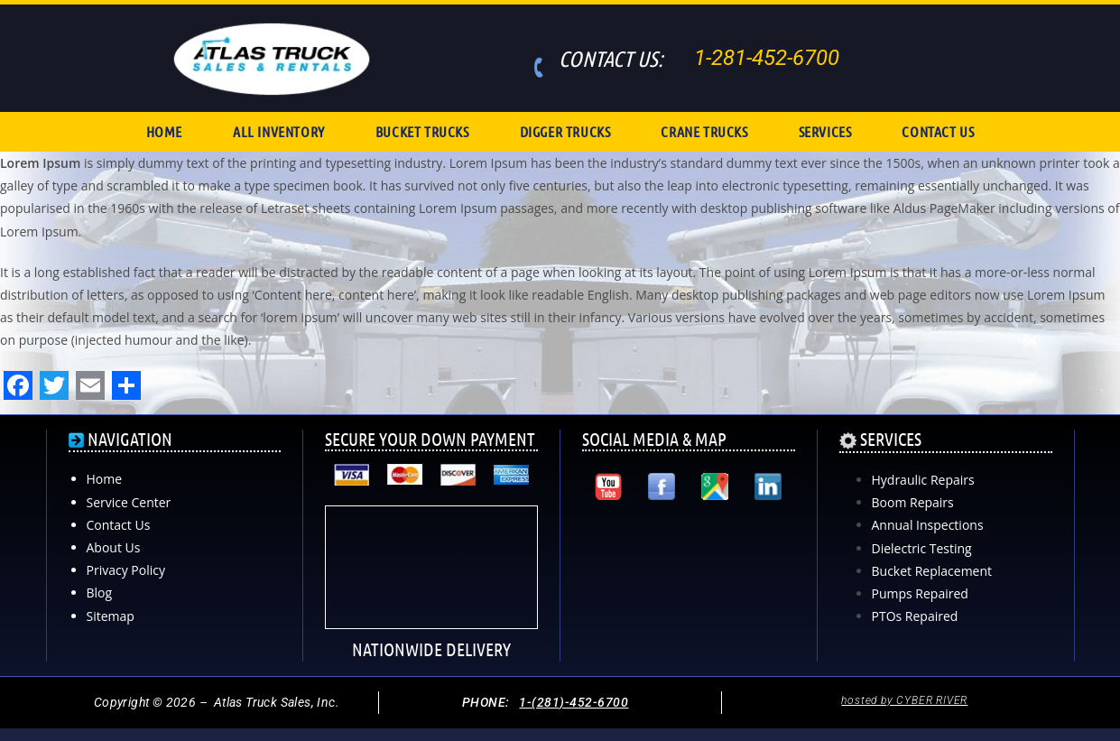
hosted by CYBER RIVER (904, 700)
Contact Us (119, 524)
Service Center (129, 502)
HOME (164, 131)
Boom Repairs (913, 502)
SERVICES (825, 131)
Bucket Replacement (932, 570)
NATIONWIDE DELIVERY (431, 649)
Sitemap (110, 616)
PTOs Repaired (915, 616)
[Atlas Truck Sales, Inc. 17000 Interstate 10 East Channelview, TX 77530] (688, 583)
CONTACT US (938, 131)
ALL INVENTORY (279, 131)
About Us (114, 547)
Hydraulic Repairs (923, 479)
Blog (100, 592)
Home (105, 478)
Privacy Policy (126, 570)
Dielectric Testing (922, 548)
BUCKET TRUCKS (422, 131)
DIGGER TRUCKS (565, 131)
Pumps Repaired (920, 593)
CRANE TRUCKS (704, 131)
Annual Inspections (928, 524)
